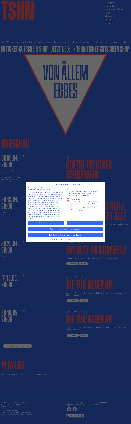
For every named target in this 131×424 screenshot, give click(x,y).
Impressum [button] (76, 239)
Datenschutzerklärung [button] (66, 239)
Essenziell (72, 189)
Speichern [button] (85, 223)
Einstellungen (57, 210)
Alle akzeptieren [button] (46, 223)
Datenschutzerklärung (49, 208)
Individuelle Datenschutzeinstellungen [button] (65, 235)
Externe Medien (75, 199)
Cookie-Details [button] (56, 239)
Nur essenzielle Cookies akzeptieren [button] (65, 229)
